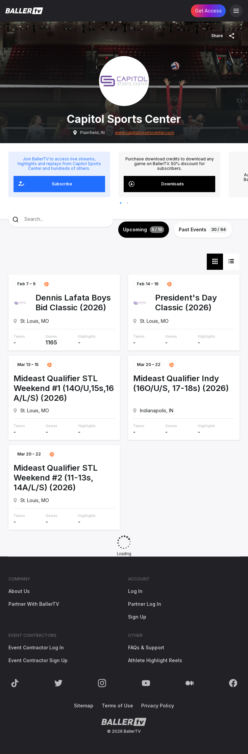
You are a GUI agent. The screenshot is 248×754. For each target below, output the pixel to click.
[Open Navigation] (236, 10)
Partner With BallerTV (33, 604)
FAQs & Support (146, 647)
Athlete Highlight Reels (155, 660)
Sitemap (83, 705)
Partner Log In (144, 604)
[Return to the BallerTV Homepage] (24, 10)
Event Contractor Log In (36, 647)
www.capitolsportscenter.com (144, 132)
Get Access (208, 11)
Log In (135, 591)
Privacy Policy (157, 705)
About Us (19, 591)
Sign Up (137, 617)
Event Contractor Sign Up (38, 660)
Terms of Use (117, 705)
